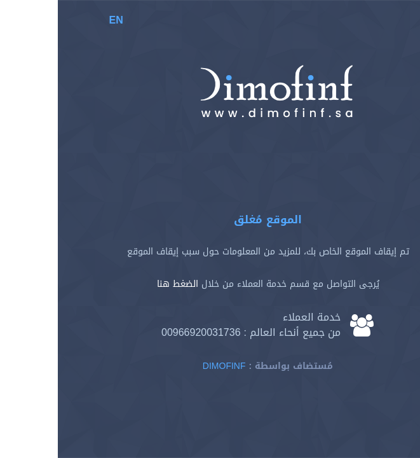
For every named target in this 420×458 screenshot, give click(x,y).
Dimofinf (166, 366)
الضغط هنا (119, 284)
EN (58, 20)
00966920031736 (143, 332)
